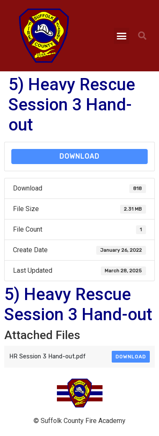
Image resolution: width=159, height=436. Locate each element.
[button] (122, 36)
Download (79, 156)
